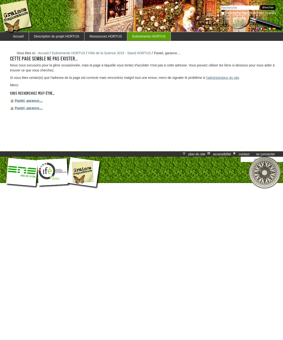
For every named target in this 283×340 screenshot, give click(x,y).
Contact (244, 154)
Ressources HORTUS (105, 36)
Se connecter (265, 154)
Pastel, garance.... (29, 101)
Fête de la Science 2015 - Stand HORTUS (119, 53)
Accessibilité (222, 154)
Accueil (18, 36)
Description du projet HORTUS (56, 36)
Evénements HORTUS (149, 36)
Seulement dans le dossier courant (250, 13)
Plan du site (196, 154)
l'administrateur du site (222, 78)
